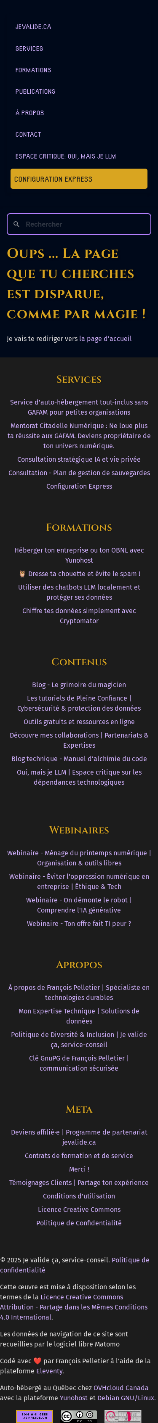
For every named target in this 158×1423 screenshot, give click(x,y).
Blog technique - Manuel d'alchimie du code (79, 759)
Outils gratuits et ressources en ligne (79, 722)
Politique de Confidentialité (79, 1223)
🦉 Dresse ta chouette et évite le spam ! (79, 574)
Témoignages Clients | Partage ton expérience (79, 1183)
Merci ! (79, 1169)
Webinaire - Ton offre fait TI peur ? (79, 924)
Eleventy (49, 1371)
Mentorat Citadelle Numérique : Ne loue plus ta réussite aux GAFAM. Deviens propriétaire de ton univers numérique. (79, 436)
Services (29, 48)
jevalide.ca (33, 26)
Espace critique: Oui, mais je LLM (66, 155)
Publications (36, 91)
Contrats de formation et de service (79, 1156)
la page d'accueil (105, 339)
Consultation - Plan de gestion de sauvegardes (79, 473)
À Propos (30, 112)
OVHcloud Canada (121, 1388)
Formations (33, 69)
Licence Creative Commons (79, 1210)
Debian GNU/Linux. (126, 1398)
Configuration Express (53, 178)
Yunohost (74, 1398)
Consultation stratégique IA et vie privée (79, 459)
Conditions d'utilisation (79, 1196)
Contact (28, 134)
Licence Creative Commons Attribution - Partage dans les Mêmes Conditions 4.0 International (73, 1307)
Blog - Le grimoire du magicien (79, 685)
